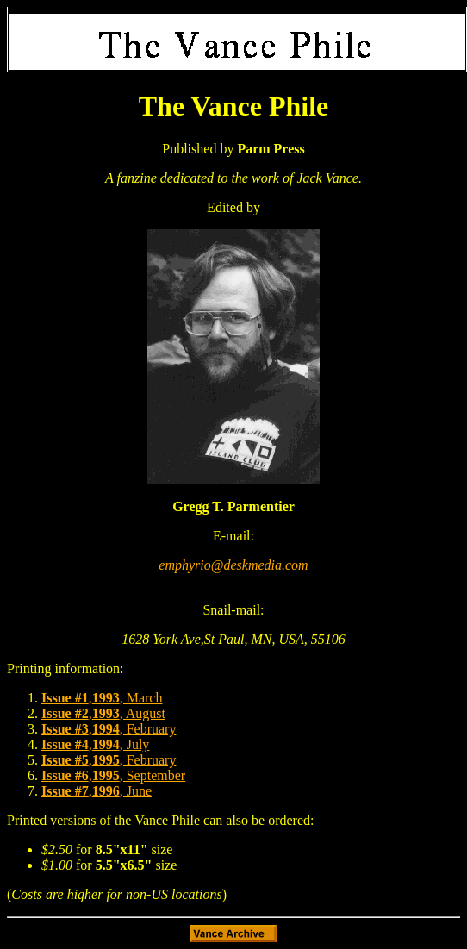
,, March (101, 697)
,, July (95, 744)
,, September (113, 775)
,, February (108, 728)
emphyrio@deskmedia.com (233, 565)
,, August (103, 713)
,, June (96, 791)
